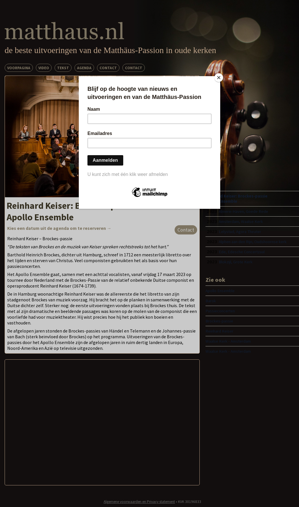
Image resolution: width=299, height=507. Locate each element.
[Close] (218, 77)
